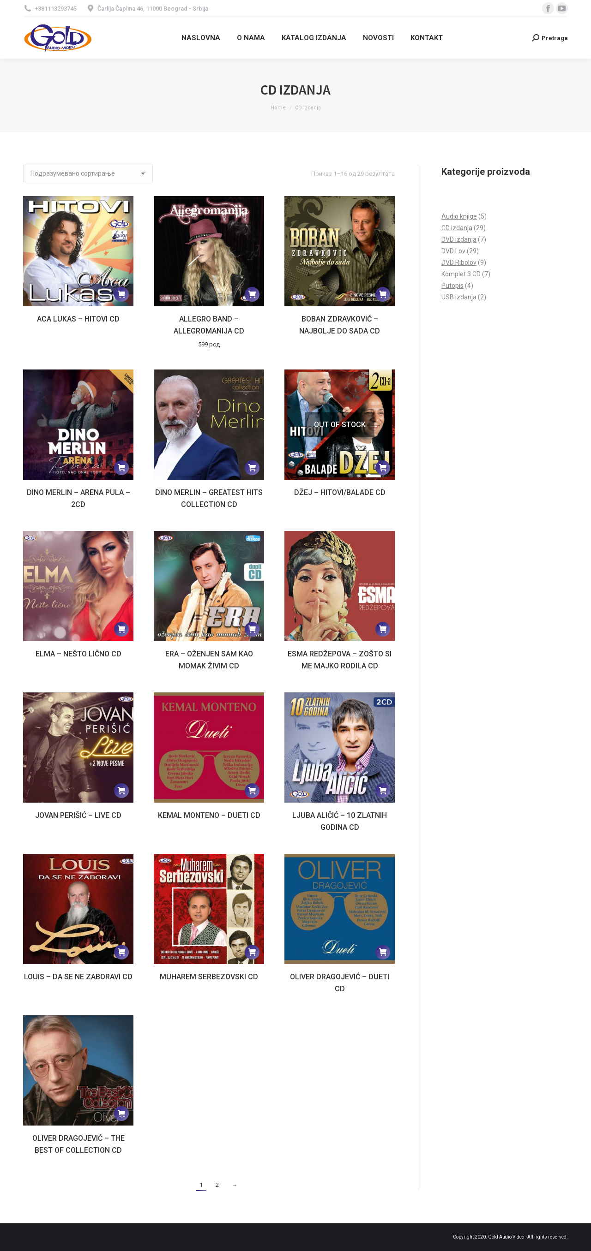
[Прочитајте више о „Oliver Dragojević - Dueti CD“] (382, 952)
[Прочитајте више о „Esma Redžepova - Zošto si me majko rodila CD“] (382, 629)
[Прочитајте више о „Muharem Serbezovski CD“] (252, 952)
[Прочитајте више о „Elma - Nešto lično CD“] (121, 629)
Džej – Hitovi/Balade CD (340, 492)
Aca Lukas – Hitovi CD (78, 319)
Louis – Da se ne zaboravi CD (78, 976)
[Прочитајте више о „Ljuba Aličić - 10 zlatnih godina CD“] (382, 790)
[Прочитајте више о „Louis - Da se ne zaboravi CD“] (121, 952)
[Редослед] (88, 173)
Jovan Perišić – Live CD (78, 815)
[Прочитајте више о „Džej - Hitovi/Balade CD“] (382, 467)
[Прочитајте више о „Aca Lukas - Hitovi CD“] (121, 294)
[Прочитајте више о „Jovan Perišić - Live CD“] (121, 790)
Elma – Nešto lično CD (78, 653)
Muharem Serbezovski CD (209, 976)
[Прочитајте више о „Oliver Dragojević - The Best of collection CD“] (121, 1113)
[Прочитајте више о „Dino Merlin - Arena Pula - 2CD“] (121, 467)
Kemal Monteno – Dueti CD (209, 815)
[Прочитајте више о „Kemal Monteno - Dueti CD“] (252, 790)
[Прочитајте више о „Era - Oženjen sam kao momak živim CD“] (252, 629)
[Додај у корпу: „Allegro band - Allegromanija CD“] (252, 294)
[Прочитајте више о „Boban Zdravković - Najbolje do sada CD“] (382, 294)
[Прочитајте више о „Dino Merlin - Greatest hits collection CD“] (252, 467)
